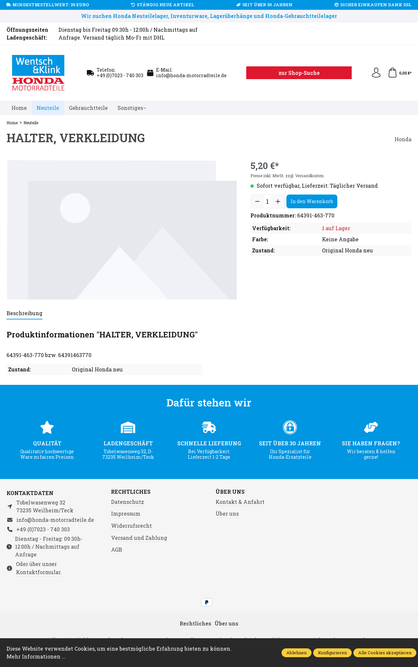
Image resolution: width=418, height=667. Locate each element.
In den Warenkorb (312, 201)
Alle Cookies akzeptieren (384, 653)
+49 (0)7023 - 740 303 (120, 75)
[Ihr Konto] (376, 73)
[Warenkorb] (399, 73)
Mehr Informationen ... (36, 656)
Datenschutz (127, 501)
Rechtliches (131, 491)
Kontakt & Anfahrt (240, 501)
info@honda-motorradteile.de (191, 75)
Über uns (230, 491)
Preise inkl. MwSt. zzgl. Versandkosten (287, 175)
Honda (402, 139)
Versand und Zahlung (139, 537)
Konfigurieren (332, 653)
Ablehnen (296, 653)
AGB (116, 549)
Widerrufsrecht (131, 525)
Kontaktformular (38, 572)
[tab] (24, 313)
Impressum (125, 513)
